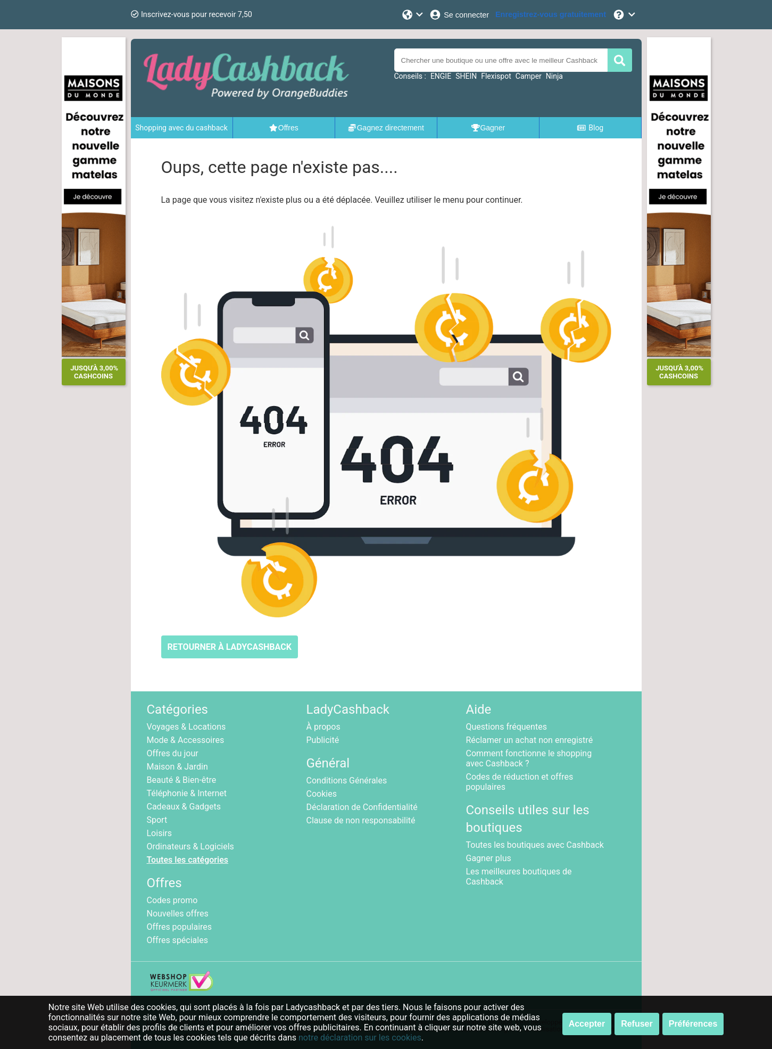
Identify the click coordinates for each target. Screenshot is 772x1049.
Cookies (321, 794)
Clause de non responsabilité (361, 820)
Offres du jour (172, 753)
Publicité (322, 740)
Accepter (587, 1023)
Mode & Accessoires (186, 740)
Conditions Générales (346, 780)
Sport (157, 820)
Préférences (693, 1023)
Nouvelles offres (178, 913)
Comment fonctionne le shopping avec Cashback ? (529, 758)
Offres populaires (179, 927)
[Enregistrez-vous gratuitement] (550, 15)
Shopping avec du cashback (181, 127)
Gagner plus (488, 858)
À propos (323, 727)
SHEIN (466, 76)
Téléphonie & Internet (187, 793)
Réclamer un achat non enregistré (529, 740)
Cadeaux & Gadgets (184, 807)
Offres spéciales (177, 940)
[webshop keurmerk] (182, 988)
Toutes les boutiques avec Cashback (535, 845)
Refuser (637, 1023)
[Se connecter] (459, 14)
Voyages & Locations (186, 727)
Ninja (554, 76)
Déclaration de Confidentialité (362, 807)
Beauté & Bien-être (182, 780)
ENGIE (440, 76)
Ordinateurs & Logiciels (190, 846)
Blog (590, 127)
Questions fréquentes (506, 727)
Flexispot (496, 76)
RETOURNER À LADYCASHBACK (230, 647)
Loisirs (159, 833)
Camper (529, 76)
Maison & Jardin (177, 767)
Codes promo (172, 900)
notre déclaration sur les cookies (359, 1038)
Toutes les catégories (188, 860)
